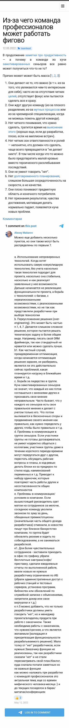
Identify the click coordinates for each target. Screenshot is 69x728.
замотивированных (16, 64)
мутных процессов (47, 109)
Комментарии (12, 219)
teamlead (26, 48)
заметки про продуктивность (45, 55)
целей (12, 96)
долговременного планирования (36, 176)
